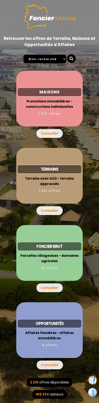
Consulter (49, 133)
